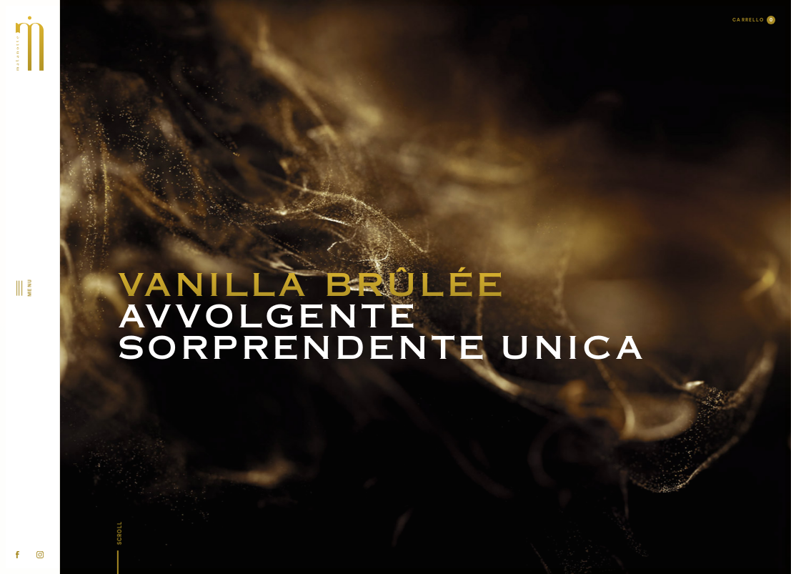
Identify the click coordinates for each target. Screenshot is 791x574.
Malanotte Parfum (395, 241)
